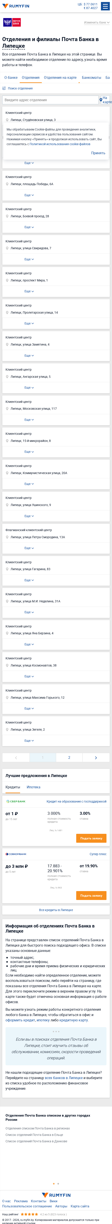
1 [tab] (54, 1183)
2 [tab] (58, 1183)
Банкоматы (91, 77)
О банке (10, 77)
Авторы (61, 1206)
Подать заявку (91, 838)
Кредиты (13, 787)
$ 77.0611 (91, 4)
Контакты (38, 1201)
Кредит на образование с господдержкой (76, 801)
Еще (27, 163)
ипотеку (43, 1020)
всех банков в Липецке (64, 1077)
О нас (6, 1201)
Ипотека (33, 787)
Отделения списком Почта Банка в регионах (38, 1128)
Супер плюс (98, 854)
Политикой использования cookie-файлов (60, 144)
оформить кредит (20, 1020)
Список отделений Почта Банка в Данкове (36, 1141)
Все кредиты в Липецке (56, 910)
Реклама (21, 1201)
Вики (53, 1201)
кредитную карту (73, 1020)
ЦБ (80, 4)
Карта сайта (80, 1206)
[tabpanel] (54, 1129)
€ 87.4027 (91, 8)
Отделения (31, 77)
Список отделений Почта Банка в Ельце (34, 1135)
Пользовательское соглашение (27, 1206)
